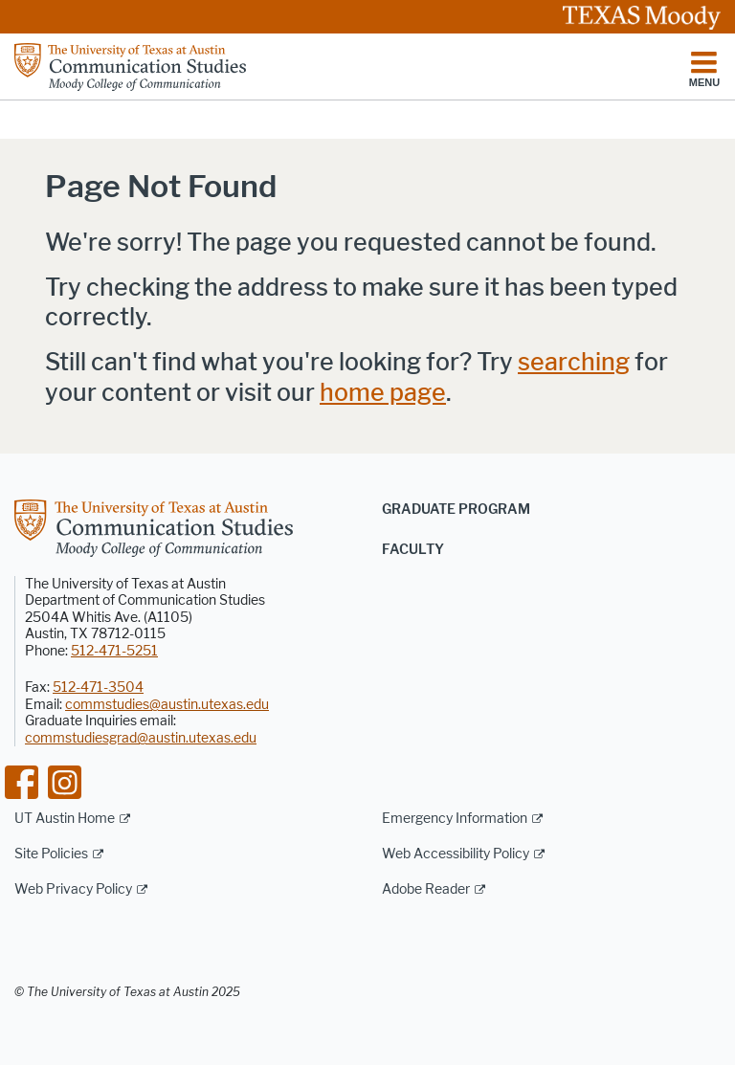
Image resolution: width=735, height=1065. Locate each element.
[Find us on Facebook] (21, 781)
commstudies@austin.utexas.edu (167, 705)
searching (574, 362)
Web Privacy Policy (73, 889)
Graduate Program (456, 509)
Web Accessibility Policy (455, 854)
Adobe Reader (426, 889)
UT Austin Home (64, 818)
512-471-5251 (114, 651)
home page (383, 393)
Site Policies (51, 854)
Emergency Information (454, 818)
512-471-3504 (98, 687)
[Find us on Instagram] (64, 781)
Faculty (413, 550)
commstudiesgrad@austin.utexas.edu (140, 738)
